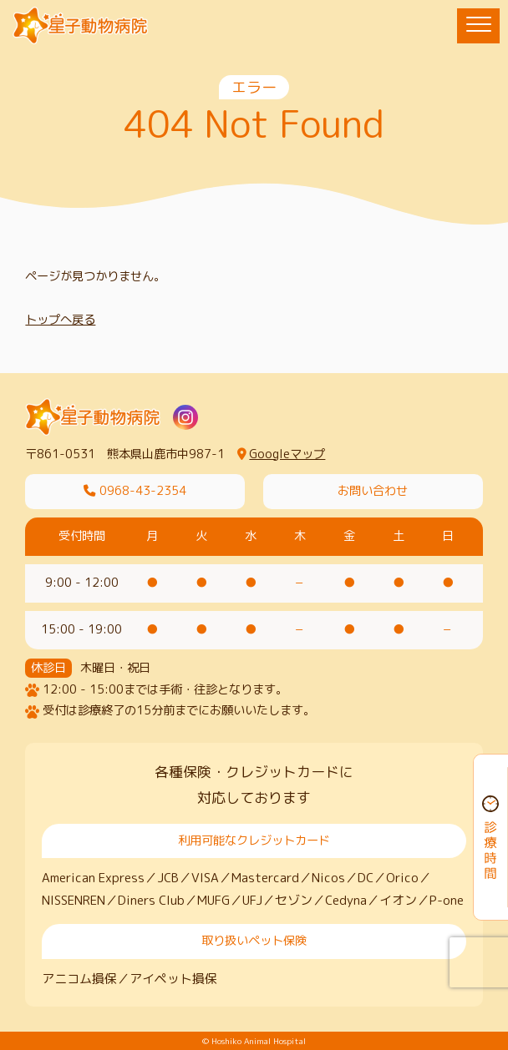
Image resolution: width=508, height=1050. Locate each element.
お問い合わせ (373, 490)
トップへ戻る (60, 319)
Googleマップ (281, 454)
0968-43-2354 (135, 490)
